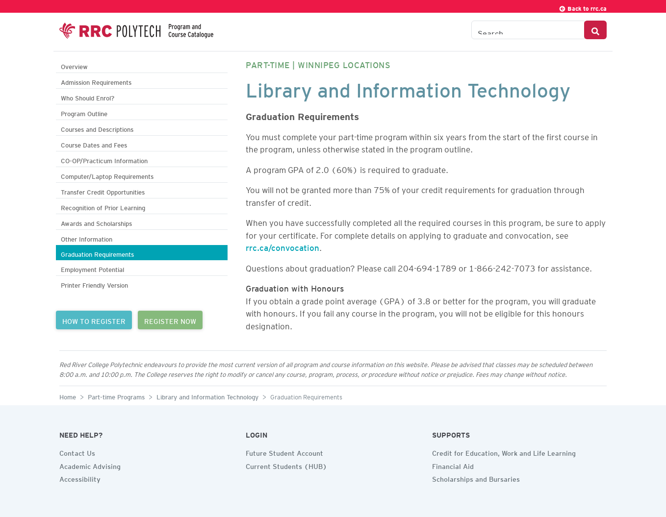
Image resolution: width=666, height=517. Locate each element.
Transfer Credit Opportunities (103, 191)
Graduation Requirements (97, 253)
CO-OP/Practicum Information (104, 159)
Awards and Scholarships (96, 222)
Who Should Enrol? (87, 97)
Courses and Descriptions (97, 128)
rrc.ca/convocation (282, 246)
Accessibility (80, 477)
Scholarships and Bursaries (476, 477)
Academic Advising (90, 465)
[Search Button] (595, 30)
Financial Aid (453, 465)
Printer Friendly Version (94, 284)
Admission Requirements (96, 81)
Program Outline (84, 112)
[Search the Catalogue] (528, 30)
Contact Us (77, 451)
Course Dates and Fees (94, 144)
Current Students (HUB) (286, 465)
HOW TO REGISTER (94, 320)
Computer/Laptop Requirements (107, 175)
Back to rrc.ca (583, 7)
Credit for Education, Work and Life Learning (504, 451)
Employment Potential (92, 268)
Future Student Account (284, 451)
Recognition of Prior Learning (103, 206)
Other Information (86, 238)
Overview (74, 65)
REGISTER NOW (170, 320)
